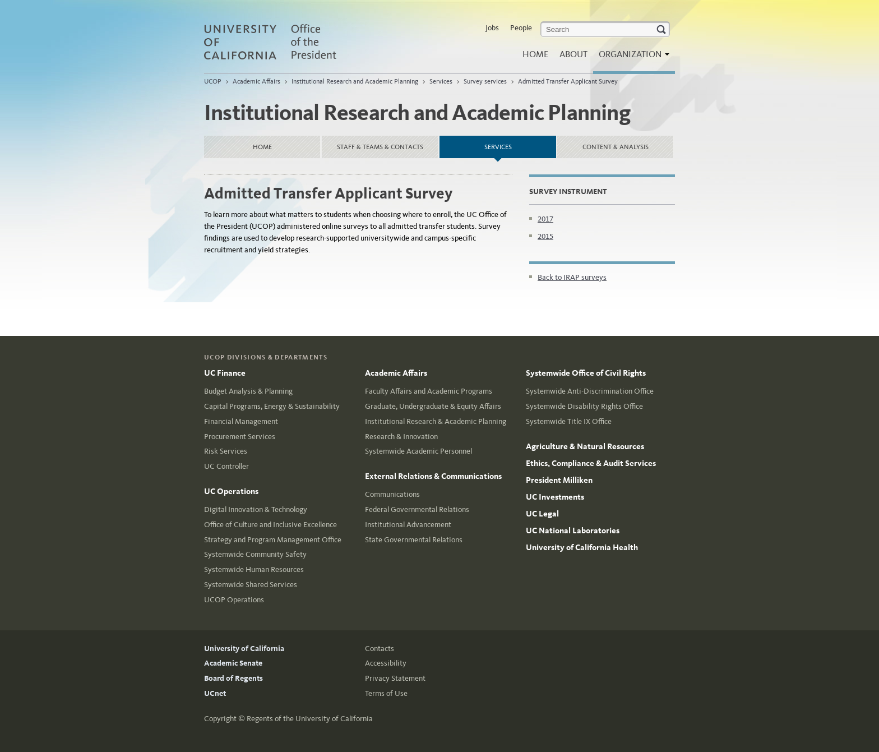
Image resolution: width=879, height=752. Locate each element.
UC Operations (231, 491)
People (521, 28)
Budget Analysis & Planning (248, 391)
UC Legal (542, 514)
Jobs (492, 28)
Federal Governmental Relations (417, 509)
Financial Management (241, 421)
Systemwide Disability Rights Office (584, 406)
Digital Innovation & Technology (255, 509)
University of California (244, 648)
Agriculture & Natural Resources (585, 446)
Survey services (485, 81)
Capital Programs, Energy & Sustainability (272, 406)
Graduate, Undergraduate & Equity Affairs (433, 406)
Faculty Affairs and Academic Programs (428, 391)
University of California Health (582, 547)
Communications (392, 494)
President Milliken (559, 480)
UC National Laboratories (572, 530)
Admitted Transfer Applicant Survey (568, 81)
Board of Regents (233, 678)
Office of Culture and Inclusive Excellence (270, 524)
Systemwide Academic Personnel (418, 451)
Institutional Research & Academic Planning (435, 421)
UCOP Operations (234, 600)
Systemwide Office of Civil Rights (586, 373)
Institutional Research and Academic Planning (355, 81)
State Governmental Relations (413, 540)
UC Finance (225, 373)
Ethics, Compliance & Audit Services (591, 463)
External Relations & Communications (433, 476)
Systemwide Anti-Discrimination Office (590, 391)
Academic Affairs (256, 81)
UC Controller (226, 466)
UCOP (212, 81)
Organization (631, 57)
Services (440, 81)
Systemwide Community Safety (255, 554)
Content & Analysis (615, 147)
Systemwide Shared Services (250, 584)
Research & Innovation (401, 436)
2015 (545, 236)
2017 (545, 219)
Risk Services (225, 451)
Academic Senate (233, 663)
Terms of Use (386, 693)
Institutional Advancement (408, 524)
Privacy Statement (395, 678)
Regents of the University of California (310, 718)
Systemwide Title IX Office (569, 421)
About (573, 54)
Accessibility (385, 663)
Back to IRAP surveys (572, 277)
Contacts (379, 648)
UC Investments (555, 497)
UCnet (215, 693)
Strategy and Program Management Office (272, 540)
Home (535, 54)
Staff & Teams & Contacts (380, 147)
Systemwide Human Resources (254, 569)
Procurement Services (239, 436)
